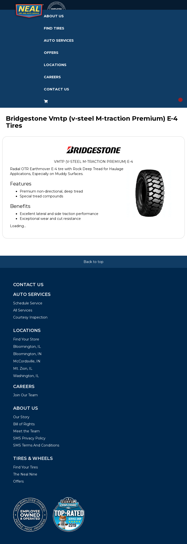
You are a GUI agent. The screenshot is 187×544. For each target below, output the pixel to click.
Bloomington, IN (27, 354)
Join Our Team (25, 395)
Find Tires (54, 28)
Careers (52, 77)
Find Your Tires (25, 467)
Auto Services (59, 40)
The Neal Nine (25, 474)
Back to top (93, 262)
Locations (55, 65)
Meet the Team (26, 431)
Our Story (21, 417)
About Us (54, 16)
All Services (22, 310)
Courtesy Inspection (30, 317)
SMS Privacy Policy (29, 438)
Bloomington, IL (27, 346)
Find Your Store (26, 339)
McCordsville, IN (26, 361)
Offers (51, 52)
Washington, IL (26, 376)
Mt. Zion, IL (22, 368)
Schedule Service (27, 303)
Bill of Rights (24, 424)
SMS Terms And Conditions (36, 445)
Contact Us (56, 89)
